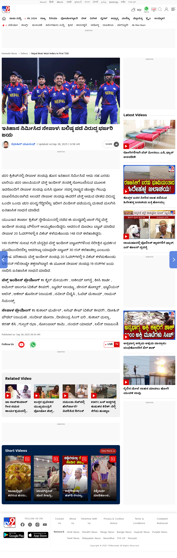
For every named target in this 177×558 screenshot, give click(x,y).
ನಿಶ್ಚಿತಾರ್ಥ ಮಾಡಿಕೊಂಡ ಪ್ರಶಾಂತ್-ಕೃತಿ (102, 493)
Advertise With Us (89, 521)
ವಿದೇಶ (93, 19)
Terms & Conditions (139, 521)
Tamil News (73, 538)
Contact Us (59, 521)
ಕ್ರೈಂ (148, 19)
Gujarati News (142, 532)
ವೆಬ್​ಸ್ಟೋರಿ (122, 25)
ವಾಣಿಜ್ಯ (126, 19)
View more (108, 451)
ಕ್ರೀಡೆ (70, 25)
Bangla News (124, 532)
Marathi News (89, 532)
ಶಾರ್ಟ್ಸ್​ (24, 25)
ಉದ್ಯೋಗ (159, 19)
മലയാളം (113, 2)
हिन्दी (51, 2)
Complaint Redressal (162, 521)
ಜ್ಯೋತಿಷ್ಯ (138, 19)
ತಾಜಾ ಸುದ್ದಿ (15, 19)
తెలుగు (60, 2)
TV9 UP (121, 538)
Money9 (132, 538)
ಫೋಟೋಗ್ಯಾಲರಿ (69, 19)
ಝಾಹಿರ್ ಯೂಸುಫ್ (23, 144)
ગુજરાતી (78, 2)
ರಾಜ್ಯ (42, 19)
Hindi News (73, 532)
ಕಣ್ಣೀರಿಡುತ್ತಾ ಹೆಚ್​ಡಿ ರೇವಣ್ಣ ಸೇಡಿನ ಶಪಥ (73, 493)
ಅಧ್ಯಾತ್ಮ (114, 19)
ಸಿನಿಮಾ (53, 19)
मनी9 (123, 2)
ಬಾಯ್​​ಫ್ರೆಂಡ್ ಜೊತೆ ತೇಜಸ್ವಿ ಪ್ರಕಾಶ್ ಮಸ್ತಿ (44, 493)
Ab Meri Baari (139, 25)
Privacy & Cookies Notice (114, 521)
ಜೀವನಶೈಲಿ (81, 25)
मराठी (69, 2)
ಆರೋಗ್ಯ (95, 25)
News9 (43, 2)
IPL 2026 (32, 19)
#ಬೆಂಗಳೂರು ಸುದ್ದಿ (55, 25)
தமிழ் (103, 2)
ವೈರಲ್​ (103, 19)
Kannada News (9, 54)
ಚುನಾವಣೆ (37, 25)
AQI (139, 10)
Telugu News (107, 532)
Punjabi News (159, 532)
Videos (24, 54)
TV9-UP (132, 2)
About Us (72, 521)
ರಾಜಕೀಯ (108, 25)
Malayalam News (91, 538)
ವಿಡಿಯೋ (13, 25)
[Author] (6, 144)
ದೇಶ (83, 19)
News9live (108, 538)
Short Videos (16, 451)
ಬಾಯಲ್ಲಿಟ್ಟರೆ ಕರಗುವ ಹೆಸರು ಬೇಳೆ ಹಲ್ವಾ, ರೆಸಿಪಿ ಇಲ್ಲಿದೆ (16, 493)
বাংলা (87, 2)
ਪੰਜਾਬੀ (95, 2)
